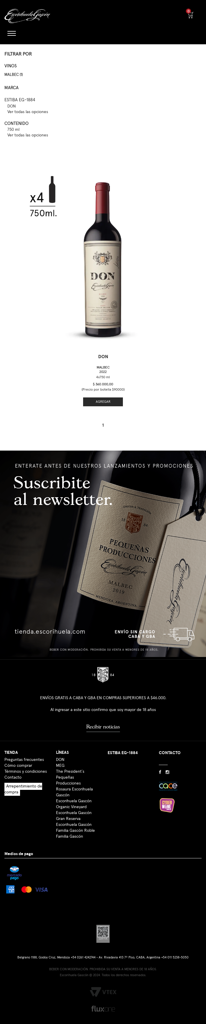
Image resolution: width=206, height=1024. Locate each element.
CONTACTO (170, 752)
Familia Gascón (69, 836)
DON (60, 760)
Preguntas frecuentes (24, 760)
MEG (60, 766)
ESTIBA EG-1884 (19, 100)
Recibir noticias (103, 727)
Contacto (13, 777)
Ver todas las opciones (27, 112)
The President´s (70, 771)
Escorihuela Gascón (74, 825)
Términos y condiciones (25, 771)
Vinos (10, 66)
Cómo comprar (18, 766)
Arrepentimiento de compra (23, 789)
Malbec (103, 370)
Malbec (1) (13, 75)
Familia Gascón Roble (75, 831)
